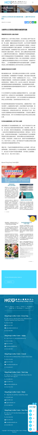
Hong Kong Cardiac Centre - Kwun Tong (16, 316)
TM (34, 429)
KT (33, 411)
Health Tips (11, 308)
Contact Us (9, 281)
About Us (12, 306)
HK (34, 418)
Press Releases (17, 10)
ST (33, 425)
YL (33, 421)
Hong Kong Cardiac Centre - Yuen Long (16, 372)
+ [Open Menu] (35, 403)
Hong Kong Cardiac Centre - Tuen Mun (16, 410)
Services (23, 306)
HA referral (29, 306)
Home (3, 10)
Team (17, 306)
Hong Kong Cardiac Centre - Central (15, 354)
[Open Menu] (33, 404)
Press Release (9, 10)
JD (33, 414)
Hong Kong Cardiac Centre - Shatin (15, 392)
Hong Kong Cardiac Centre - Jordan (15, 335)
